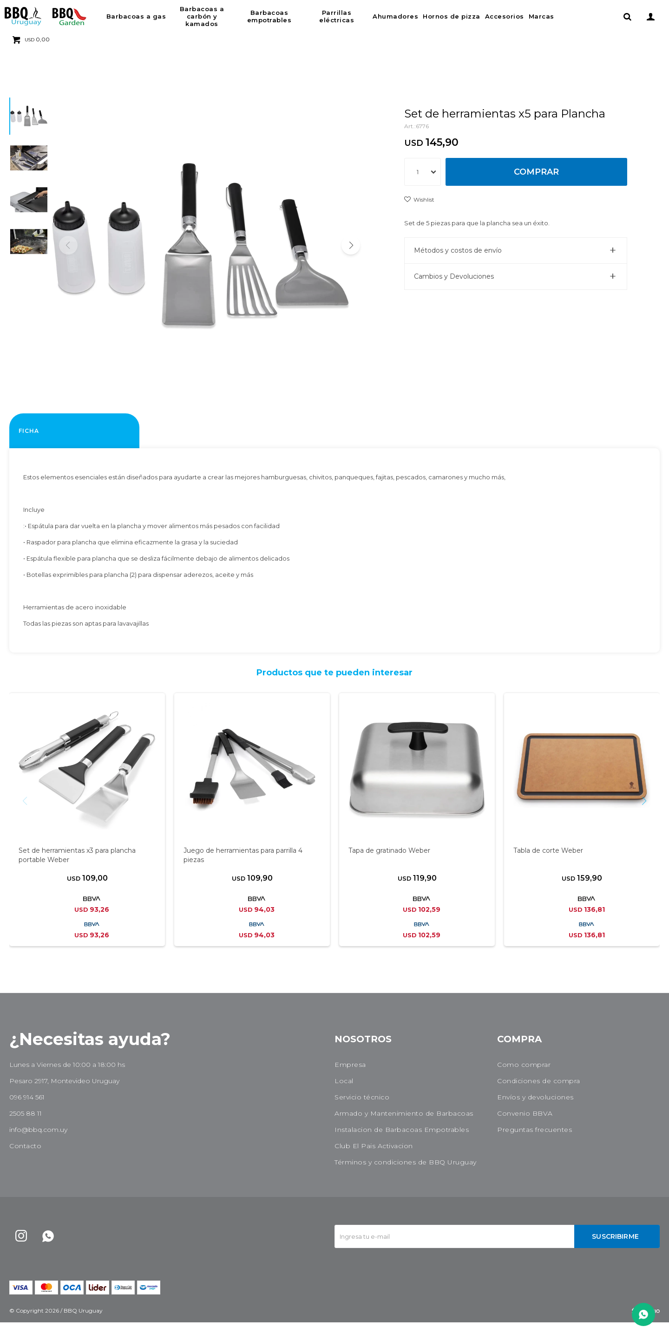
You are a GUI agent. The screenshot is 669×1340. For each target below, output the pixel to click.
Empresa (350, 1082)
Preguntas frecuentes (534, 1147)
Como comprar (524, 1082)
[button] (350, 254)
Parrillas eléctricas (336, 16)
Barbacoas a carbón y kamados (202, 16)
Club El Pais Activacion (373, 1163)
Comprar (536, 172)
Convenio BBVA (525, 1131)
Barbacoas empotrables (269, 16)
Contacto (25, 1163)
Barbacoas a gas (136, 16)
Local (344, 1098)
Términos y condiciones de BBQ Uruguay (405, 1180)
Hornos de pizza (451, 16)
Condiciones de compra (538, 1098)
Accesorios (504, 16)
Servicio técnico (361, 1115)
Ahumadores (395, 16)
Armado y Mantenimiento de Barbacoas (403, 1131)
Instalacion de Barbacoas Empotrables (401, 1147)
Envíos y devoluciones (535, 1115)
